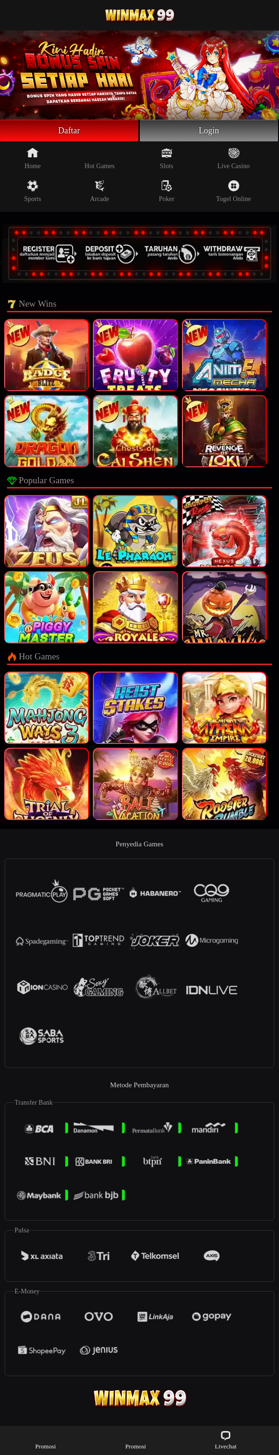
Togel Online (233, 191)
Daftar (69, 130)
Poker (166, 191)
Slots (166, 158)
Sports (32, 191)
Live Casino (234, 158)
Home (32, 158)
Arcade (99, 191)
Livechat (225, 1440)
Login (209, 130)
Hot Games (99, 158)
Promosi (45, 1440)
